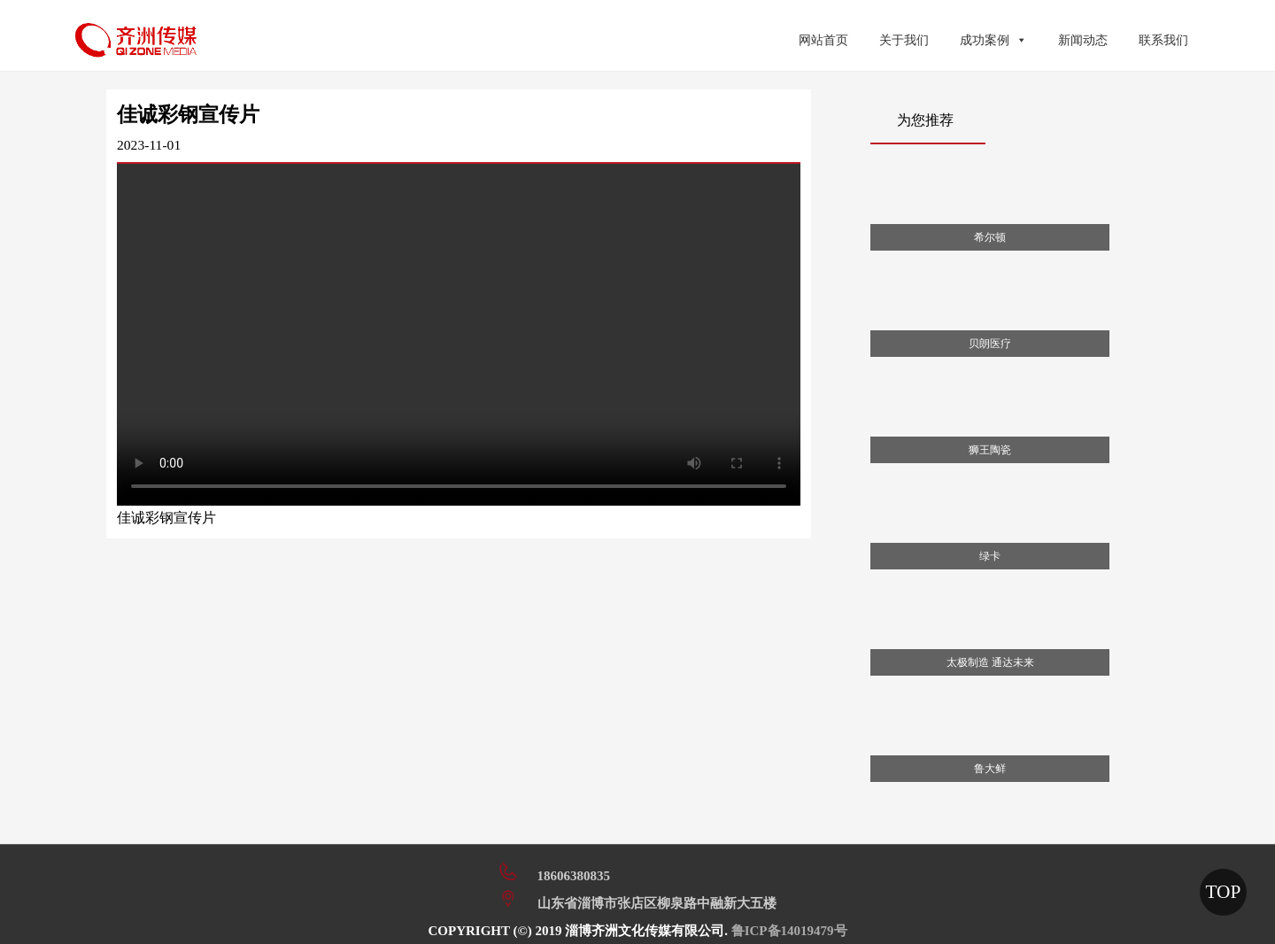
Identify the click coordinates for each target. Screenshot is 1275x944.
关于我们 (904, 40)
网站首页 (823, 40)
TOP (1222, 891)
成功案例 (993, 40)
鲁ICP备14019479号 (789, 931)
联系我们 (1163, 40)
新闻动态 (1083, 40)
